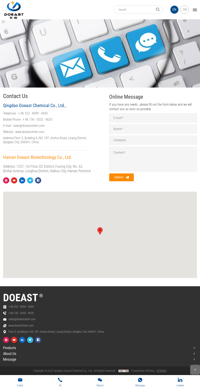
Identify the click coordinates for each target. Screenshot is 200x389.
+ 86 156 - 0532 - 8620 (37, 119)
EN (174, 10)
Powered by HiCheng (143, 370)
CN (185, 10)
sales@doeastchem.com (28, 126)
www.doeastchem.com (29, 132)
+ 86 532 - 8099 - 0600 (33, 113)
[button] (100, 231)
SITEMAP (162, 370)
